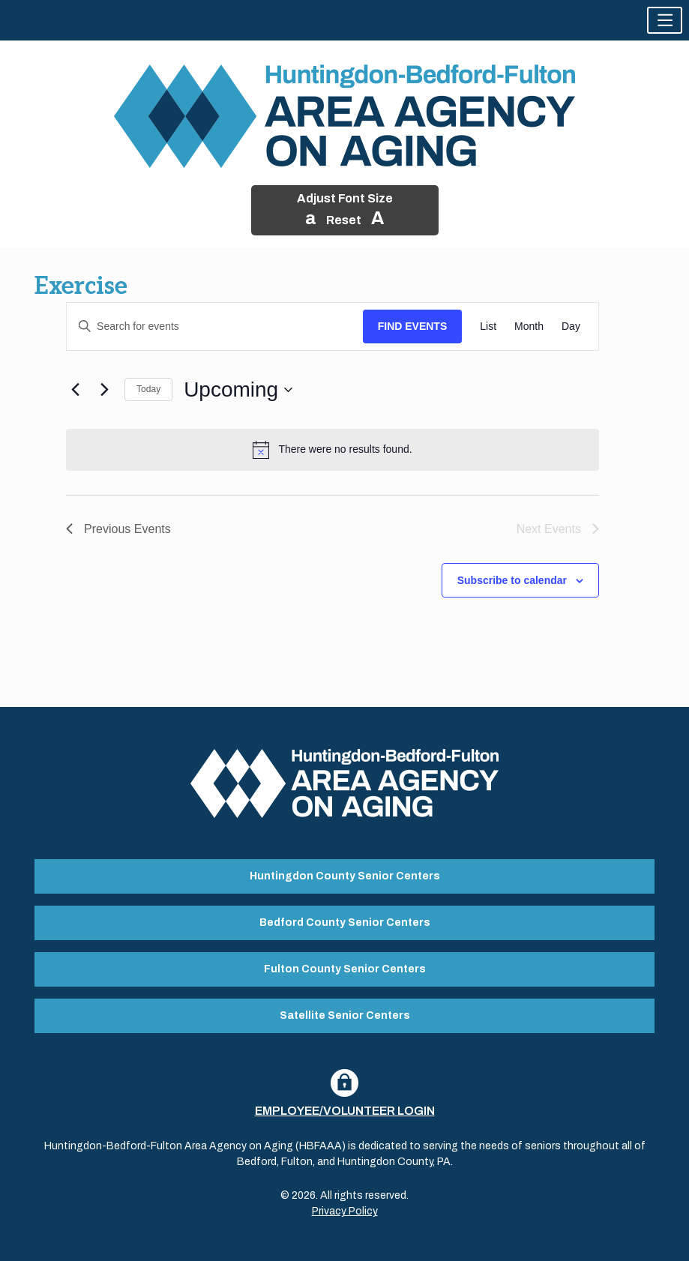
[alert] (332, 450)
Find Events (413, 326)
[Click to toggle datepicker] (238, 390)
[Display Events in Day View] (571, 326)
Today (148, 389)
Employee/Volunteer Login (345, 1110)
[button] (664, 20)
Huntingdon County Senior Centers (345, 876)
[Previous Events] (75, 390)
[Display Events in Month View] (529, 326)
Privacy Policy (345, 1211)
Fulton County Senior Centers (345, 969)
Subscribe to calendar (512, 580)
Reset (343, 220)
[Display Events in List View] (488, 326)
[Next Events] (104, 390)
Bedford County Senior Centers (344, 922)
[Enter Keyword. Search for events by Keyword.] (215, 326)
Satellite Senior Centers (345, 1015)
